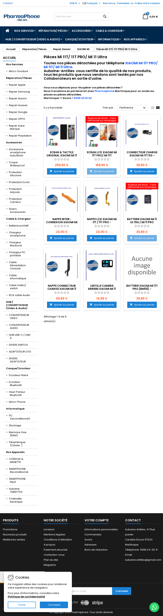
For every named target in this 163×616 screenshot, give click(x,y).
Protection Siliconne (15, 173)
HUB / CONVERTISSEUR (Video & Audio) (32, 39)
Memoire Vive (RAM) (17, 433)
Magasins (50, 565)
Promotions (10, 529)
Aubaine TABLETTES (16, 490)
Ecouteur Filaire (18, 375)
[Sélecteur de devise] (75, 3)
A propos (49, 544)
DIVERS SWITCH (18, 345)
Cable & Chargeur (109, 31)
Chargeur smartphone (17, 234)
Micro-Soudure (18, 71)
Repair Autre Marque (17, 127)
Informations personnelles (101, 529)
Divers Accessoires (17, 210)
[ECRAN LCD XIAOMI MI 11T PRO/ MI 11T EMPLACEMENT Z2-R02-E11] (101, 119)
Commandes (93, 534)
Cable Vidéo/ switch (17, 286)
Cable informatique (17, 276)
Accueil (9, 58)
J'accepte (54, 605)
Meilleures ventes (14, 539)
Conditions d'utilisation (58, 539)
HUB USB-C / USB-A (20, 336)
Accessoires (81, 31)
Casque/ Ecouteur (79, 39)
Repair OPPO (17, 119)
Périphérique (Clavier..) (17, 443)
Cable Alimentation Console (17, 265)
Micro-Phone (17, 402)
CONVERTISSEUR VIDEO (19, 316)
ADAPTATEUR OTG (20, 351)
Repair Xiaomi (18, 98)
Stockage (15, 425)
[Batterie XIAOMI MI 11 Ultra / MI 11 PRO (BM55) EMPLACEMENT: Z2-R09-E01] (142, 186)
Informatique (108, 39)
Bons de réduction (96, 550)
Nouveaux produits (15, 534)
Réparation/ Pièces (52, 31)
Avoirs (88, 539)
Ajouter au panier (62, 171)
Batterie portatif (19, 225)
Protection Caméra (15, 200)
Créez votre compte (147, 3)
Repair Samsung (19, 91)
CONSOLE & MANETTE (16, 460)
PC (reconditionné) (19, 417)
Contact (8, 3)
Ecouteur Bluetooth (15, 383)
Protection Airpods (15, 190)
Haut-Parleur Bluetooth (17, 393)
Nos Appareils (134, 39)
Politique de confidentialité (26, 596)
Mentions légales (54, 534)
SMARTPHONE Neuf (17, 480)
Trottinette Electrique (16, 500)
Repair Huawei (18, 105)
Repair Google (18, 112)
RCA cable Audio (19, 295)
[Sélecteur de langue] (92, 3)
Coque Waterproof (17, 163)
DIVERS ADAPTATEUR (17, 360)
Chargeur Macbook (15, 244)
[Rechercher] (81, 16)
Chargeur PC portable (17, 253)
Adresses (91, 544)
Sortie (22, 605)
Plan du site (51, 560)
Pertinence (133, 108)
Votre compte (97, 520)
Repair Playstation (20, 135)
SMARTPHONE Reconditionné (18, 470)
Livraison (49, 529)
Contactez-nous (54, 555)
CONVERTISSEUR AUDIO (19, 326)
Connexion (123, 3)
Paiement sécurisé (55, 550)
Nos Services (24, 31)
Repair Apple (17, 85)
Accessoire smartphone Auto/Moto (17, 152)
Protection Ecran (19, 182)
